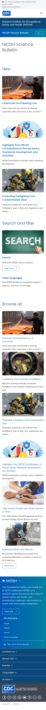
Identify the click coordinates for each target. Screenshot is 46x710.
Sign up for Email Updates (18, 644)
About (6, 623)
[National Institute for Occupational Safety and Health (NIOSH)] (23, 581)
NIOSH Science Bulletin (15, 32)
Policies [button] (7, 665)
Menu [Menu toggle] (39, 33)
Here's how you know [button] (11, 7)
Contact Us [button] (9, 652)
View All (8, 611)
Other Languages (12, 277)
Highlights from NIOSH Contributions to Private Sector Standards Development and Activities (21, 150)
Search (6, 257)
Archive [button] (7, 679)
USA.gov (15, 704)
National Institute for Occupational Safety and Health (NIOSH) (21, 23)
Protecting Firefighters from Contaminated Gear (18, 197)
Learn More (9, 268)
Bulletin (7, 628)
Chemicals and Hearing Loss (19, 103)
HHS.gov (5, 704)
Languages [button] (9, 672)
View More (9, 565)
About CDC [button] (9, 658)
